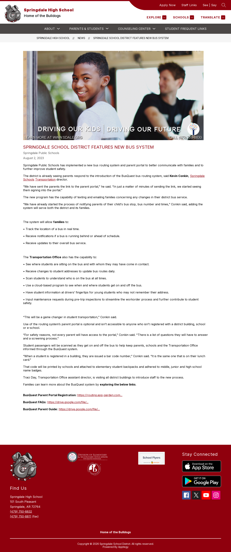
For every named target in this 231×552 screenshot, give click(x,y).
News (81, 38)
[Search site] (224, 5)
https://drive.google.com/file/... (67, 402)
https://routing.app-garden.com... (99, 395)
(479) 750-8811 (20, 516)
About (49, 29)
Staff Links (189, 5)
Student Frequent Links (185, 29)
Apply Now (167, 5)
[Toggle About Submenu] (58, 28)
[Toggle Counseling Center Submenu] (154, 28)
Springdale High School (53, 38)
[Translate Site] (212, 17)
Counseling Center (134, 29)
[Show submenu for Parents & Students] (86, 29)
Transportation (45, 179)
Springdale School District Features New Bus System (131, 38)
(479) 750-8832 (21, 511)
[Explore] (156, 17)
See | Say (210, 5)
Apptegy (123, 546)
